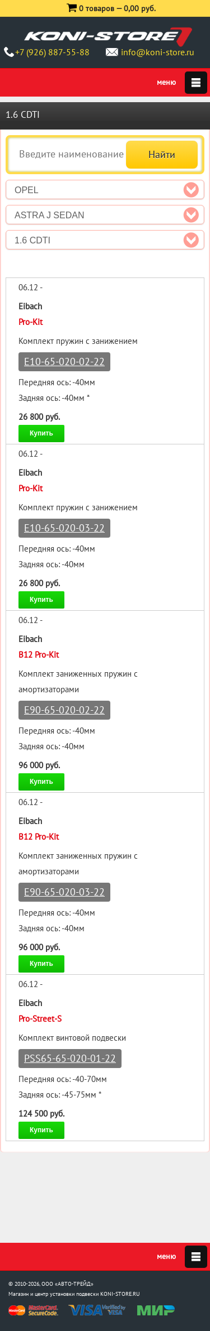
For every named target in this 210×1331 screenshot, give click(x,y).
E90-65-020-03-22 (64, 891)
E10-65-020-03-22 (64, 527)
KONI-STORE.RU (120, 1294)
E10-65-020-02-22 (64, 361)
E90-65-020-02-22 (64, 709)
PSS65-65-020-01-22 (70, 1058)
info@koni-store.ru (157, 52)
